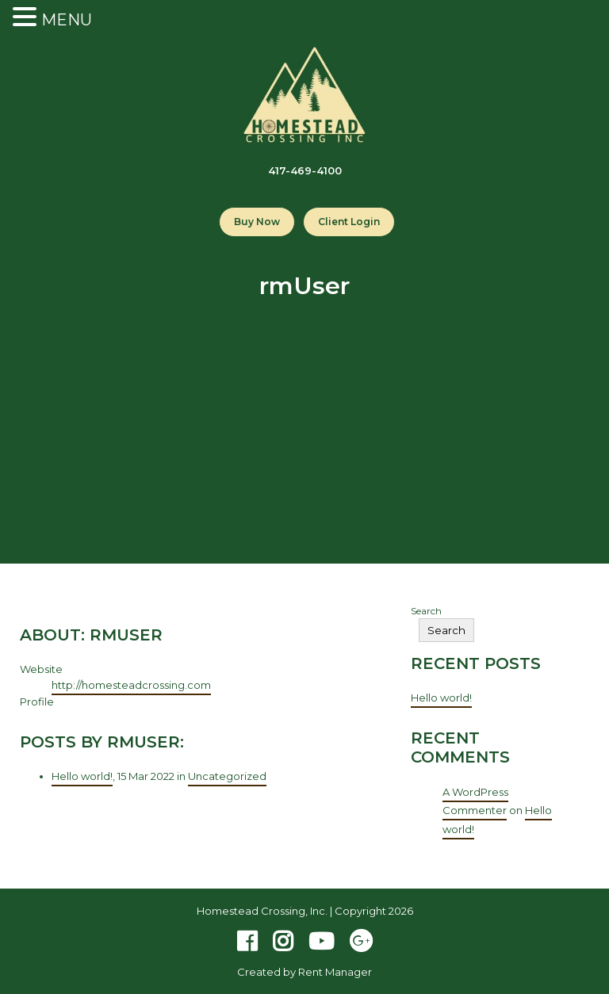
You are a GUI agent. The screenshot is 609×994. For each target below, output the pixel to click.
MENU (66, 19)
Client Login (349, 221)
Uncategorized (227, 776)
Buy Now (257, 221)
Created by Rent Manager (304, 971)
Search (426, 611)
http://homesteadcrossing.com (131, 685)
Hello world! (82, 776)
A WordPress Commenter (475, 801)
